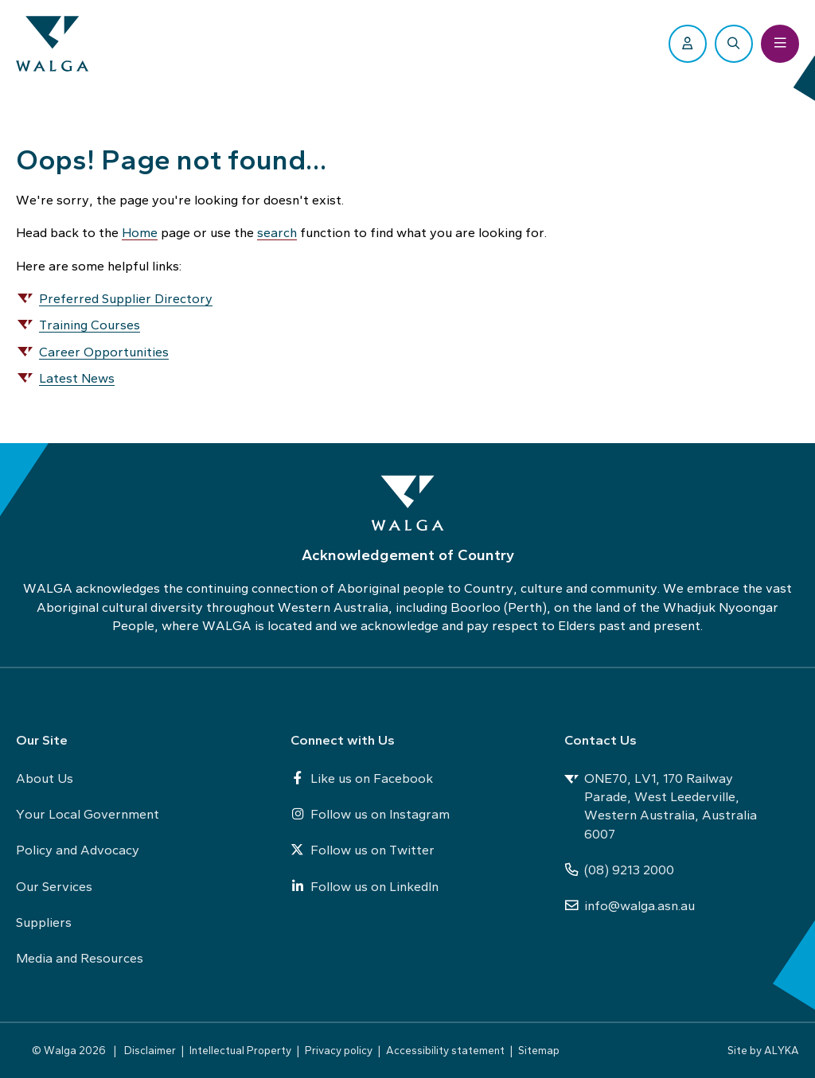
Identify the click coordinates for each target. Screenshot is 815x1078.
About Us (44, 778)
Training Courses (89, 325)
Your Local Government (87, 814)
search (277, 232)
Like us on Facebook (362, 778)
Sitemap (539, 1050)
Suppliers (44, 922)
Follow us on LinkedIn (365, 886)
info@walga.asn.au (629, 905)
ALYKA (781, 1050)
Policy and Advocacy (77, 850)
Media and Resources (79, 958)
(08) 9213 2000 (619, 870)
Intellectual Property (240, 1050)
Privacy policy (338, 1050)
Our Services (54, 886)
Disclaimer (150, 1050)
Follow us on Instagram (370, 814)
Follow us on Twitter (363, 850)
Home (140, 232)
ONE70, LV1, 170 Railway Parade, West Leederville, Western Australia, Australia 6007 (660, 806)
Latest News (77, 378)
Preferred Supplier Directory (126, 298)
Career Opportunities (104, 352)
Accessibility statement (445, 1050)
